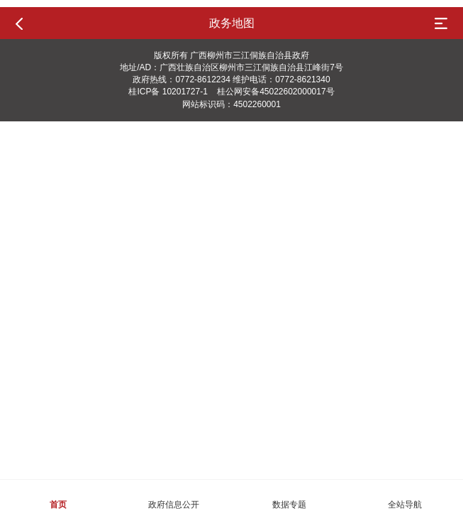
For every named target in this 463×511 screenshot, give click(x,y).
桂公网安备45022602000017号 (275, 92)
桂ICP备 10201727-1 (167, 92)
